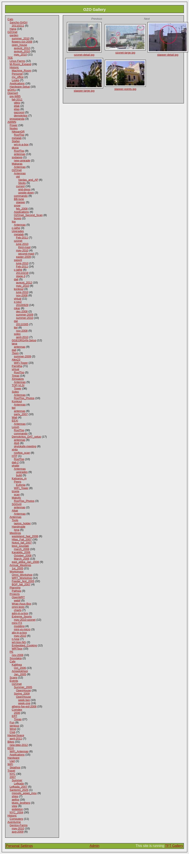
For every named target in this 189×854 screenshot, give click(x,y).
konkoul (19, 289)
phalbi (15, 465)
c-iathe (16, 228)
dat (16, 321)
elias (17, 109)
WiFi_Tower (21, 488)
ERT (14, 716)
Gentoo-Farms (19, 825)
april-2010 (22, 337)
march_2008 (21, 549)
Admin (94, 846)
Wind (13, 728)
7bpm (15, 353)
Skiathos (15, 767)
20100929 (22, 305)
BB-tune (19, 199)
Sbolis (22, 183)
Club (12, 732)
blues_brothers (21, 802)
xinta (15, 449)
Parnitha (17, 366)
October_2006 (22, 555)
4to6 (16, 443)
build (19, 475)
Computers (16, 818)
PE (11, 651)
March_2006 (21, 558)
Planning (15, 587)
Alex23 (16, 359)
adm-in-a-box (20, 613)
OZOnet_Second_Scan (28, 215)
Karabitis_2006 (21, 552)
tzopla (15, 491)
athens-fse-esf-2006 (24, 706)
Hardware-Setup (20, 86)
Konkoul (17, 401)
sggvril (18, 260)
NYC (12, 773)
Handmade (18, 526)
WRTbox (17, 648)
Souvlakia (16, 658)
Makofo (16, 497)
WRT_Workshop (22, 578)
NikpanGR (18, 131)
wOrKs (11, 89)
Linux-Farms (17, 61)
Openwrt (12, 93)
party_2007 (21, 414)
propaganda (17, 118)
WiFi (10, 764)
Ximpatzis (18, 378)
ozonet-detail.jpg (84, 54)
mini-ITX (17, 622)
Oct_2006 (20, 667)
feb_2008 (22, 208)
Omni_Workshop (22, 574)
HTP (14, 456)
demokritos (21, 115)
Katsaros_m (19, 478)
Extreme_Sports (22, 616)
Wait (14, 417)
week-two (24, 700)
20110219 (22, 272)
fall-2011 (17, 99)
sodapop (17, 157)
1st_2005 (17, 568)
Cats (10, 19)
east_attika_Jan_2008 (25, 561)
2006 (17, 712)
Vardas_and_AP (28, 179)
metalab (17, 138)
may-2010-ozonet (24, 619)
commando (21, 195)
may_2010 (20, 54)
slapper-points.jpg (125, 89)
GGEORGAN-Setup (24, 340)
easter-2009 (23, 256)
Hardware (13, 757)
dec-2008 (22, 311)
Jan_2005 (20, 674)
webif (17, 600)
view (14, 806)
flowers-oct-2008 (22, 41)
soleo (17, 333)
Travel (11, 770)
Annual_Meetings (20, 565)
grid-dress (24, 189)
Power (14, 125)
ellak (17, 105)
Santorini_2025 (19, 789)
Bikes (10, 741)
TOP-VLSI (18, 385)
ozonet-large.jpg (125, 52)
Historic (14, 67)
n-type (15, 639)
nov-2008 (22, 295)
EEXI (15, 420)
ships (15, 796)
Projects (15, 594)
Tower (17, 388)
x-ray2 (18, 301)
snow (17, 205)
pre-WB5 (15, 96)
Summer (17, 780)
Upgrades (18, 231)
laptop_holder (22, 523)
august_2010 (22, 51)
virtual (17, 298)
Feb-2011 (22, 237)
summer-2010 (24, 317)
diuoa (15, 147)
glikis (17, 102)
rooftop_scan (22, 452)
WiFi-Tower (21, 362)
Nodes (14, 128)
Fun (12, 722)
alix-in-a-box (19, 632)
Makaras (17, 163)
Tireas (15, 375)
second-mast (26, 253)
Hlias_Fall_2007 (22, 539)
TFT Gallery (174, 846)
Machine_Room (21, 70)
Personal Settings (19, 846)
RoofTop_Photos (24, 398)
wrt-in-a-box (21, 144)
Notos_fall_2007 (22, 542)
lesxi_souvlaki (20, 545)
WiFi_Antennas (19, 751)
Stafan (16, 141)
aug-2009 (18, 831)
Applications (17, 83)
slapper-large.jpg (84, 90)
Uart (12, 761)
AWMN (11, 122)
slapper (20, 202)
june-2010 (22, 244)
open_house (19, 44)
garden (14, 35)
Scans (13, 677)
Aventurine (14, 822)
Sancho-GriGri (18, 22)
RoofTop (19, 134)
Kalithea (17, 664)
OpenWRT (18, 597)
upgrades (22, 472)
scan (17, 494)
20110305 (22, 324)
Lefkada (19, 783)
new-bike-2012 (19, 745)
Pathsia (16, 590)
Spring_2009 (22, 693)
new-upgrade (22, 160)
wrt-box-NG (19, 642)
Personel (17, 73)
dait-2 (15, 462)
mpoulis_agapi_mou (24, 793)
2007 (13, 777)
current (20, 186)
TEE (10, 57)
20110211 (18, 25)
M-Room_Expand (20, 64)
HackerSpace (15, 735)
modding (19, 626)
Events (14, 680)
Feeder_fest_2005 (23, 581)
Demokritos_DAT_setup (26, 436)
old (18, 176)
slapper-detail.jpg (167, 54)
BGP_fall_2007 (21, 584)
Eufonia (20, 484)
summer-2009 (24, 314)
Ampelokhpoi (20, 671)
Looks (15, 80)
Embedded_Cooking (24, 645)
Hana (13, 28)
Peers (17, 481)
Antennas (20, 166)
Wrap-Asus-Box (21, 603)
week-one (24, 703)
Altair (15, 510)
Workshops (17, 571)
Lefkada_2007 (18, 786)
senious (14, 725)
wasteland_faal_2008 (25, 536)
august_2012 (22, 48)
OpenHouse (23, 690)
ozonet (18, 240)
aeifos (15, 799)
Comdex (17, 709)
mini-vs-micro (22, 629)
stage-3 (20, 276)
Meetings (15, 533)
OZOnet (12, 32)
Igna (16, 529)
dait (16, 279)
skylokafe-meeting (25, 446)
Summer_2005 (23, 687)
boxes (17, 218)
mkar (17, 308)
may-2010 (22, 250)
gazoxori (19, 112)
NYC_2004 (16, 812)
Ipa (14, 221)
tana (14, 343)
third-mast (24, 247)
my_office (18, 77)
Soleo (15, 391)
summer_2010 (21, 38)
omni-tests (18, 606)
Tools (15, 520)
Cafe (12, 661)
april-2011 (16, 738)
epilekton (17, 809)
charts (17, 610)
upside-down (26, 192)
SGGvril (17, 504)
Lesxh (15, 427)
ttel (16, 327)
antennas (19, 154)
